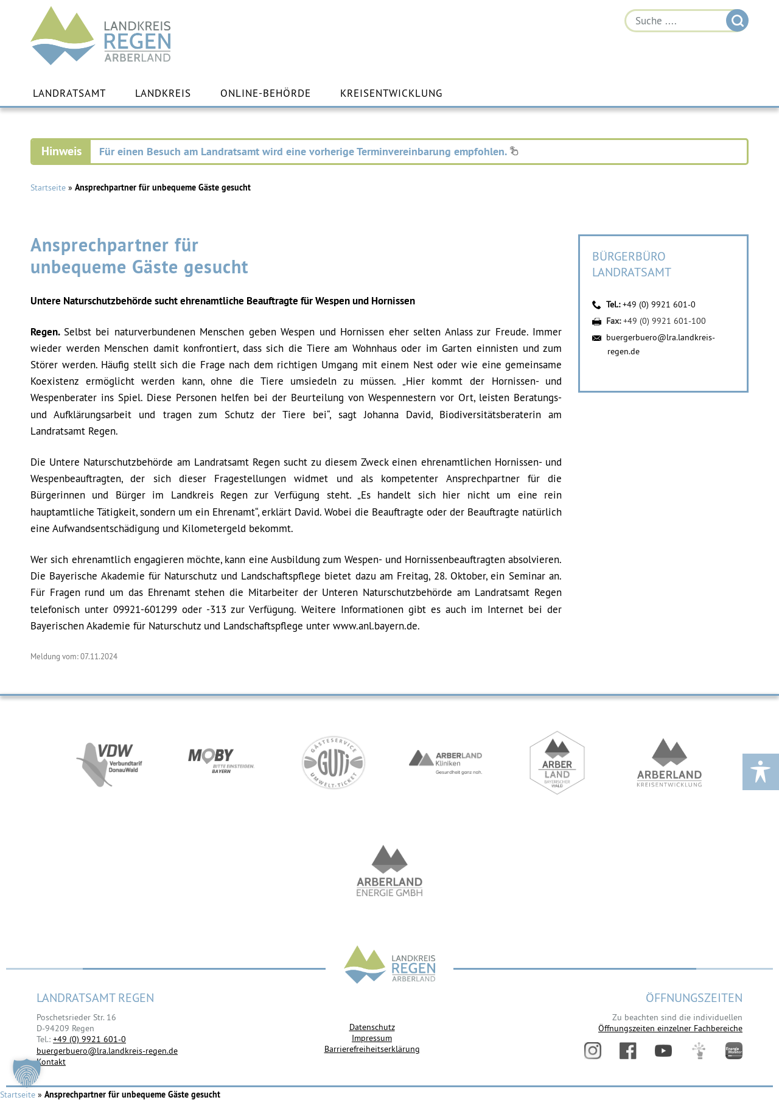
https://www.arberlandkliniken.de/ (445, 762)
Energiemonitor (733, 1050)
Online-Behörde (265, 93)
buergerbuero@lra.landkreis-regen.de (107, 1050)
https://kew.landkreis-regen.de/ (669, 762)
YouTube (663, 1050)
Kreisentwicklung (391, 93)
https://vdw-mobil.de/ (109, 762)
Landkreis (163, 93)
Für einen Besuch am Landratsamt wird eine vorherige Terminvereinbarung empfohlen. (309, 151)
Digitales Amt (698, 1050)
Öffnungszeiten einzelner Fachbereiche (670, 1028)
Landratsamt (69, 93)
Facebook (628, 1050)
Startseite (48, 187)
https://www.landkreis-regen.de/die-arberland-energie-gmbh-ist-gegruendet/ (389, 872)
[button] (27, 1073)
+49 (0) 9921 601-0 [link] (89, 1039)
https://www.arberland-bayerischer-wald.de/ (557, 762)
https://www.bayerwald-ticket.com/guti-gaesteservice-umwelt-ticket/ (333, 762)
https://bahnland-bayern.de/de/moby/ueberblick (221, 762)
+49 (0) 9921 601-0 (659, 304)
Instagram (592, 1050)
